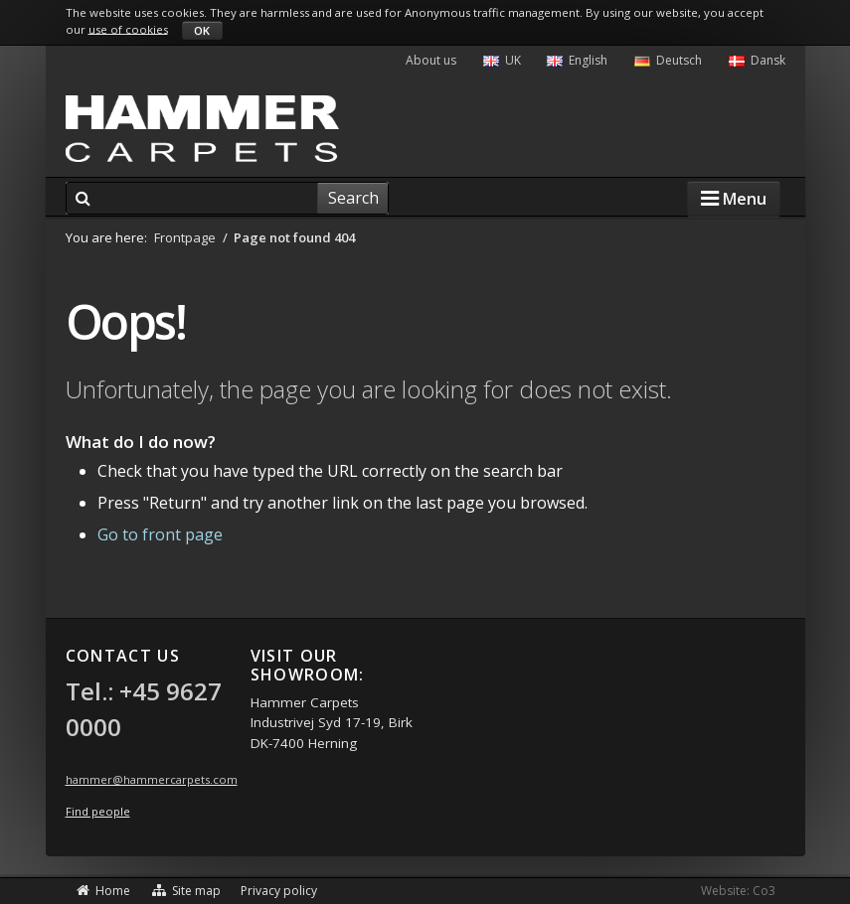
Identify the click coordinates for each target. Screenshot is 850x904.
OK (202, 30)
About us (431, 60)
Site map (185, 890)
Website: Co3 (738, 890)
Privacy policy (279, 890)
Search (353, 198)
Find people (98, 811)
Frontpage (185, 237)
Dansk (757, 60)
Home (103, 890)
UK (502, 60)
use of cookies (128, 28)
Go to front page (160, 534)
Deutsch (668, 60)
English (577, 60)
